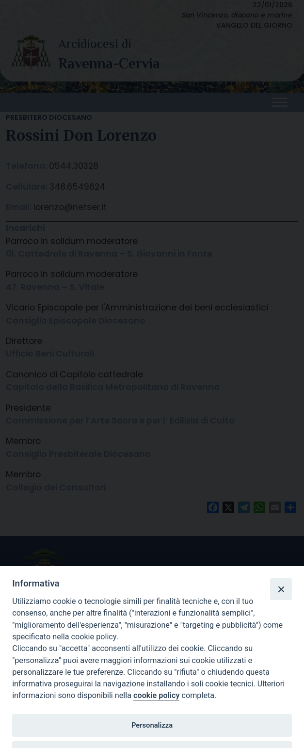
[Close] (280, 589)
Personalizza (152, 725)
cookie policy (156, 695)
